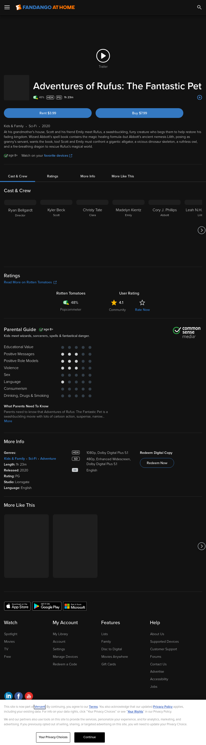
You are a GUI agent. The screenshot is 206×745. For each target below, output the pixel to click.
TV (6, 644)
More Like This (123, 171)
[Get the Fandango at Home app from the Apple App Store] (17, 601)
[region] (103, 722)
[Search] (199, 7)
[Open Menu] (7, 7)
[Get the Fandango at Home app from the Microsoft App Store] (75, 601)
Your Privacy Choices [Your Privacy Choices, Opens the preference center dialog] (53, 737)
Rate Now (142, 305)
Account (59, 637)
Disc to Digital (111, 644)
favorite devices (58, 151)
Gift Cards (108, 659)
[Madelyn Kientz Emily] (128, 225)
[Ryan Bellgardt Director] (20, 225)
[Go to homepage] (45, 7)
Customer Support (163, 644)
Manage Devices (65, 652)
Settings (59, 644)
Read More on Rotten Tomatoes (30, 277)
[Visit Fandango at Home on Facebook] (18, 692)
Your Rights (135, 712)
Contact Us (158, 659)
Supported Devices (164, 637)
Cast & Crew (17, 171)
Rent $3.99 (47, 108)
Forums (155, 652)
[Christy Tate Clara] (92, 225)
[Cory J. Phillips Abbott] (164, 225)
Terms (93, 707)
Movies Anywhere (114, 652)
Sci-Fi (33, 454)
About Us (157, 629)
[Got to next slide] (201, 225)
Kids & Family (14, 454)
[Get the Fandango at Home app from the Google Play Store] (47, 601)
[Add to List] (199, 92)
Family (106, 637)
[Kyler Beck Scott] (56, 225)
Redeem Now (157, 458)
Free (7, 652)
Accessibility (159, 674)
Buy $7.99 (139, 108)
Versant (39, 707)
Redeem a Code (65, 659)
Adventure (48, 454)
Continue (89, 737)
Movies (9, 637)
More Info (87, 171)
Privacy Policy (163, 707)
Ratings (52, 171)
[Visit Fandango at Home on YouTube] (28, 692)
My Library (60, 629)
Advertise (157, 667)
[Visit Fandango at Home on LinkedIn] (8, 692)
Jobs (153, 682)
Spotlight (10, 629)
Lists (104, 629)
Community (117, 305)
